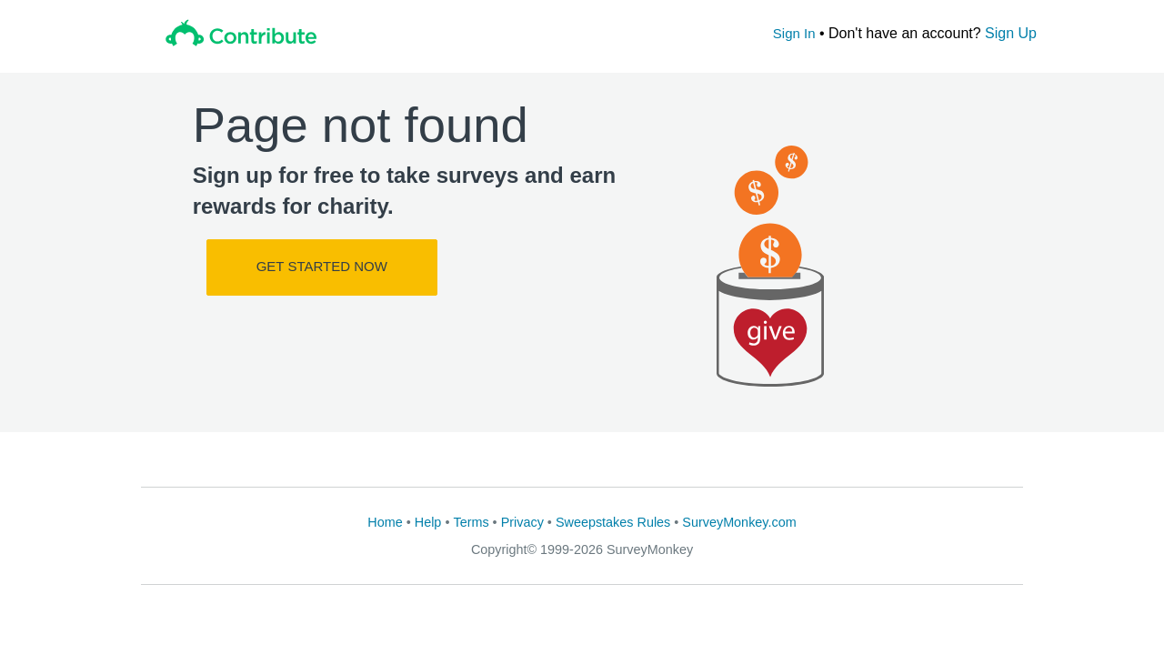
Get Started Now (321, 266)
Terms (470, 522)
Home (384, 522)
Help (428, 522)
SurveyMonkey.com (739, 522)
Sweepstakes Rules (613, 522)
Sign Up (1011, 33)
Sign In (794, 33)
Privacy (522, 522)
